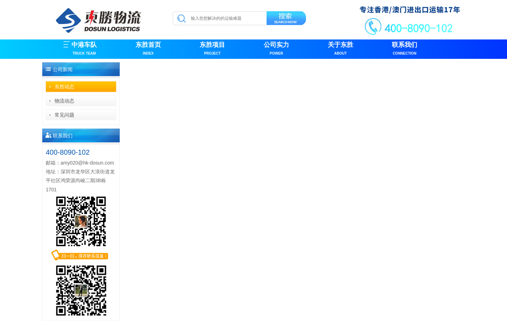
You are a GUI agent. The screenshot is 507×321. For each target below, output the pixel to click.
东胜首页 (148, 49)
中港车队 (84, 49)
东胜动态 (64, 86)
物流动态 (64, 101)
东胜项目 (212, 49)
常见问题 (64, 115)
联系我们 (404, 49)
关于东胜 (340, 49)
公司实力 (276, 49)
